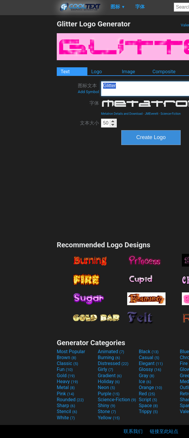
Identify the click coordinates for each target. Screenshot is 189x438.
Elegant (151, 363)
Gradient (110, 375)
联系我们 (133, 431)
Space (148, 405)
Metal (66, 387)
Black (149, 351)
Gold (66, 375)
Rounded (70, 399)
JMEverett (151, 113)
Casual (149, 357)
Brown (66, 357)
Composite (164, 71)
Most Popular (71, 351)
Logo (96, 71)
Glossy (150, 369)
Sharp (66, 405)
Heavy (67, 381)
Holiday (109, 381)
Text (65, 71)
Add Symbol (88, 92)
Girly (105, 369)
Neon (106, 387)
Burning (109, 357)
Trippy (148, 411)
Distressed (113, 363)
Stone (107, 411)
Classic (67, 363)
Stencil (67, 411)
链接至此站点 (164, 431)
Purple (108, 393)
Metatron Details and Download (122, 113)
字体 (94, 103)
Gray (146, 375)
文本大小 (89, 123)
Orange (150, 387)
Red (147, 393)
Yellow (109, 418)
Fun (65, 369)
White (66, 418)
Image (128, 71)
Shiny (106, 405)
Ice (145, 381)
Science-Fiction (170, 113)
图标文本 (88, 88)
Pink (65, 393)
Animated (111, 351)
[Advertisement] (28, 109)
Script (148, 399)
